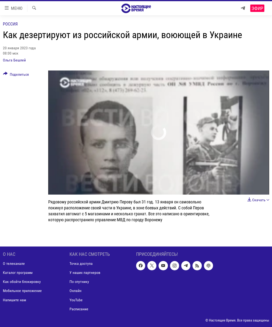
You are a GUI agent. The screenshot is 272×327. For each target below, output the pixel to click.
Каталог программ (17, 273)
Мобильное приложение (22, 291)
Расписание (78, 309)
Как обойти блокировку (22, 282)
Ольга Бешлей (14, 60)
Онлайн (75, 291)
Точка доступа (81, 264)
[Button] (16, 75)
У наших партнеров (84, 273)
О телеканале (14, 264)
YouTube (76, 300)
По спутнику (79, 282)
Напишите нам (14, 300)
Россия (10, 23)
